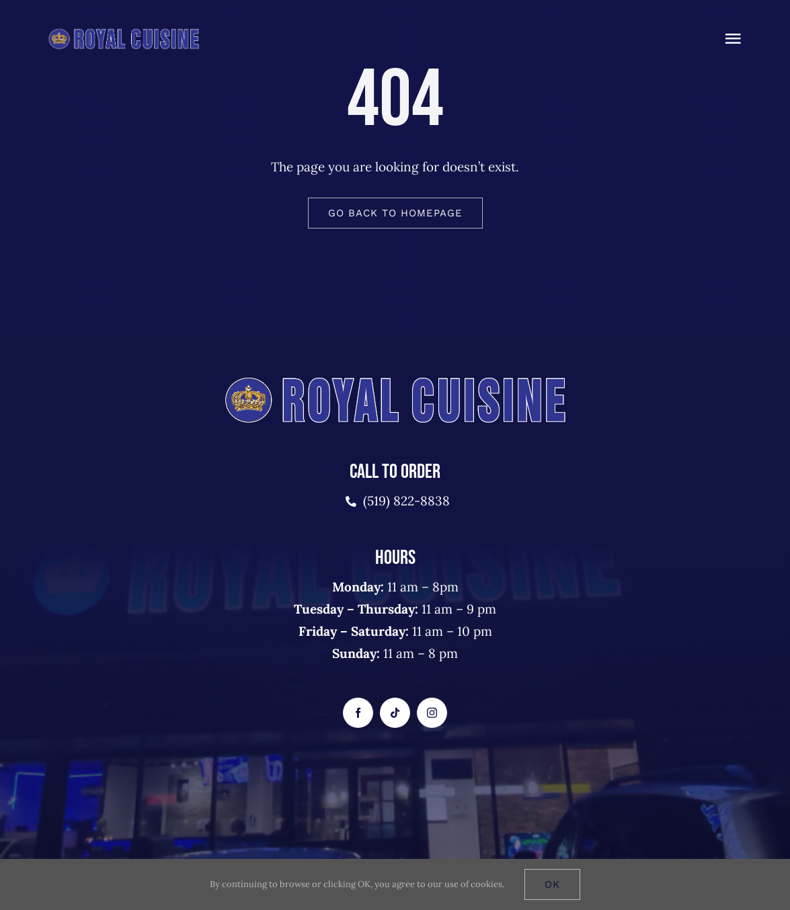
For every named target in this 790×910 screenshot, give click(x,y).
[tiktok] (395, 713)
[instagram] (432, 713)
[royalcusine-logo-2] (123, 33)
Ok (552, 884)
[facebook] (358, 713)
